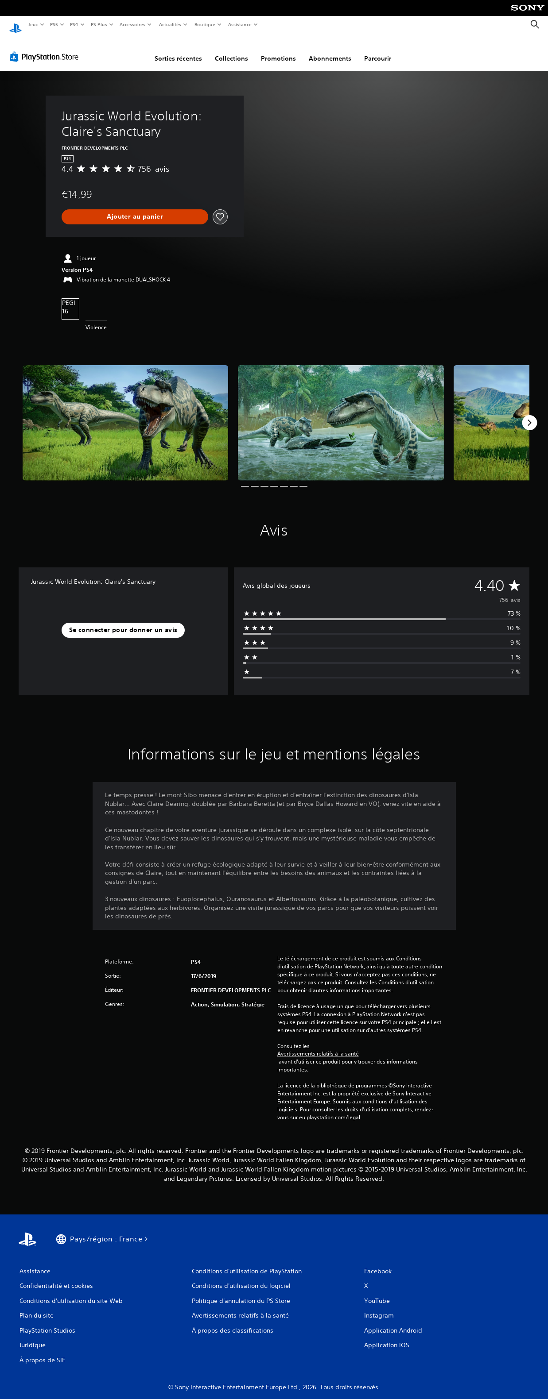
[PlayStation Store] (46, 48)
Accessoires (132, 24)
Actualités (170, 24)
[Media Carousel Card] (125, 414)
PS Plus (98, 24)
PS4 (74, 24)
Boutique (204, 24)
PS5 (54, 24)
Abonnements (330, 50)
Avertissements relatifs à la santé (318, 1045)
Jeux (33, 24)
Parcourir (377, 50)
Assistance (240, 24)
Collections (231, 50)
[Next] (529, 414)
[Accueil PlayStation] (15, 25)
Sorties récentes (178, 50)
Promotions (278, 50)
